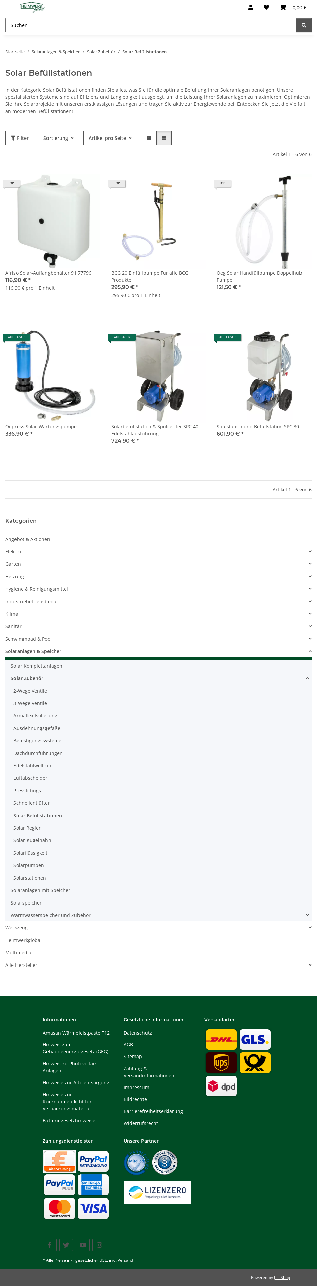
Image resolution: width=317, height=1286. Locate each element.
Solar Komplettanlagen (36, 666)
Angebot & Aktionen (27, 539)
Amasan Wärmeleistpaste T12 (76, 1033)
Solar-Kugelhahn (32, 840)
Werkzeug (16, 927)
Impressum (136, 1087)
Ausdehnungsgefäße (36, 728)
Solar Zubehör (27, 678)
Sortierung (55, 138)
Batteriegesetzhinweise (69, 1120)
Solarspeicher (26, 902)
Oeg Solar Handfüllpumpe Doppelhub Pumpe (259, 276)
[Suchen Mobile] (150, 25)
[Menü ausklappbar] (8, 4)
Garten (13, 564)
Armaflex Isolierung (35, 715)
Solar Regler (27, 828)
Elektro (13, 551)
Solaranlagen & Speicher (33, 651)
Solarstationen (29, 878)
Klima (11, 614)
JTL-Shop (282, 1277)
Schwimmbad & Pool (28, 639)
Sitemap (133, 1056)
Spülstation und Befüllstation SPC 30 (258, 426)
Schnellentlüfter (31, 803)
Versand (125, 1260)
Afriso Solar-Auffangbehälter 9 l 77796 (48, 273)
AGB (128, 1044)
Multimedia (18, 952)
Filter (20, 138)
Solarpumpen (28, 865)
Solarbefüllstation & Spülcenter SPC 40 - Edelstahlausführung (156, 430)
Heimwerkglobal (23, 940)
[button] (250, 7)
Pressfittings (27, 790)
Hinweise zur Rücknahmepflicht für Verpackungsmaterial (67, 1101)
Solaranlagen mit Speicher (40, 890)
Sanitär (13, 626)
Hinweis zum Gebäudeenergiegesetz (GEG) (75, 1048)
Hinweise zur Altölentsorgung (76, 1082)
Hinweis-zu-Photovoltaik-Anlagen (70, 1067)
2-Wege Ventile (30, 690)
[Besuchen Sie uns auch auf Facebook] (50, 1245)
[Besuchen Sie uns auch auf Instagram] (99, 1245)
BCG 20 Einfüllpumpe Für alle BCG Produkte (149, 276)
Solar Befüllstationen (37, 815)
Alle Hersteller (21, 965)
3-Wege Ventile (30, 703)
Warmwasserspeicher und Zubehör (51, 915)
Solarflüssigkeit (30, 853)
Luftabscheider (30, 778)
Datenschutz (138, 1033)
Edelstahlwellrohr (33, 765)
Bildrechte (135, 1099)
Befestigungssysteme (37, 740)
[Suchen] (304, 25)
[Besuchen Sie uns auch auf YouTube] (83, 1245)
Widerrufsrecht (141, 1123)
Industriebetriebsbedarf (32, 601)
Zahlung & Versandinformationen (149, 1072)
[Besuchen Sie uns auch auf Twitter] (66, 1245)
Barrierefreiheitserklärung (153, 1111)
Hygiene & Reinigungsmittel (36, 589)
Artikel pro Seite (107, 138)
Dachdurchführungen (38, 753)
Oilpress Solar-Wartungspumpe (41, 426)
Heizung (14, 576)
